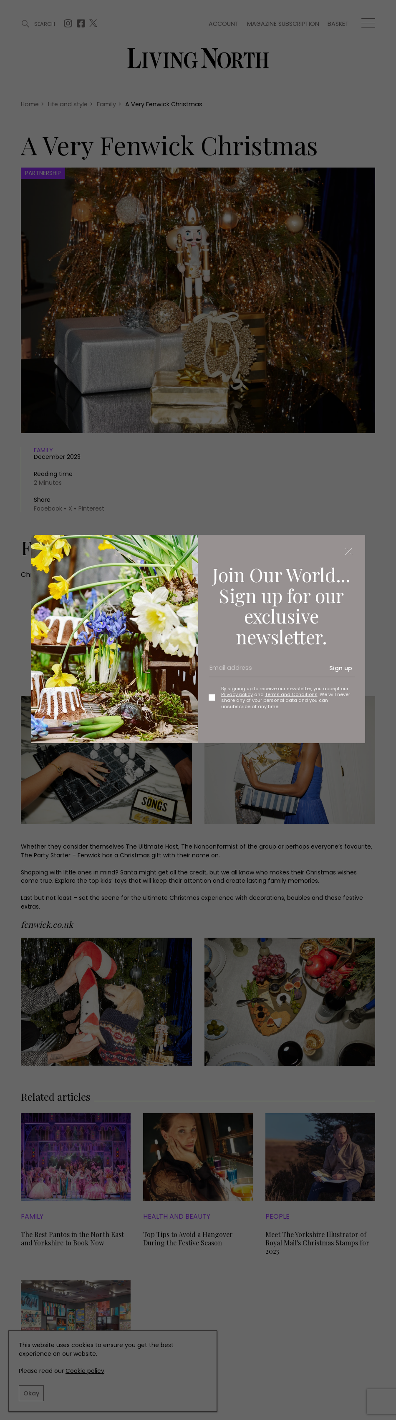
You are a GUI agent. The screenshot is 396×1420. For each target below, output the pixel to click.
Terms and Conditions (291, 694)
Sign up (340, 668)
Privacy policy (237, 694)
